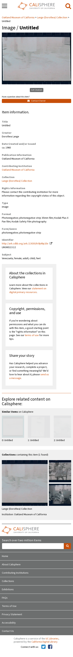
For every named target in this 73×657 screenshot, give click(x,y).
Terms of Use (9, 606)
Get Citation (36, 90)
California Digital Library (44, 642)
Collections (8, 581)
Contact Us (8, 631)
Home (5, 556)
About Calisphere (11, 564)
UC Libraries (52, 639)
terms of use (32, 335)
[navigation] (4, 6)
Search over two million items (21, 540)
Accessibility (9, 623)
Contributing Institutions (15, 573)
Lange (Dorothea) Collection (52, 17)
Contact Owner (36, 100)
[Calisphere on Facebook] (50, 647)
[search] (68, 6)
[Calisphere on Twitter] (43, 647)
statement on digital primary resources (27, 290)
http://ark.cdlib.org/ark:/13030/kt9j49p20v (25, 243)
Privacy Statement (12, 614)
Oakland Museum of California (18, 17)
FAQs (5, 598)
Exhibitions (8, 589)
